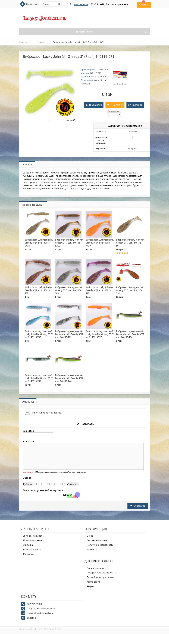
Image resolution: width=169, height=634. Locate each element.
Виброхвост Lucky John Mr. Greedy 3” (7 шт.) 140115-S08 (69, 290)
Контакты (92, 549)
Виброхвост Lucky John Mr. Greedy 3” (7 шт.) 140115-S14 (130, 290)
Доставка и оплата (97, 540)
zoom (71, 120)
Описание (27, 164)
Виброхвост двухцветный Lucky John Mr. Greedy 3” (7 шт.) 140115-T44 (69, 378)
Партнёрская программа (100, 577)
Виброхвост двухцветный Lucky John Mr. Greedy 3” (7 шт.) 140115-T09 (69, 334)
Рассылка (28, 554)
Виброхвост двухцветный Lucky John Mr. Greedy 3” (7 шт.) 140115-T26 (100, 334)
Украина (31, 617)
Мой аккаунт (32, 4)
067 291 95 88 (81, 4)
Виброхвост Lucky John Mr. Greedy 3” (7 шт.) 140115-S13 (100, 290)
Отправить (137, 505)
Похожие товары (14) (33, 204)
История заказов (32, 540)
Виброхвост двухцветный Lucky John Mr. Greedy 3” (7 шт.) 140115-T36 (130, 334)
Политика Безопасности (100, 544)
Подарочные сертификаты (101, 572)
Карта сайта (93, 581)
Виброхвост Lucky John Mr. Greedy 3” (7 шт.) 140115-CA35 (39, 242)
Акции (90, 586)
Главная (23, 42)
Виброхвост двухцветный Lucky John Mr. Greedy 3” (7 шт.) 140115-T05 (39, 334)
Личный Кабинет (32, 535)
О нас (90, 535)
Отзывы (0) (28, 401)
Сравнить (137, 105)
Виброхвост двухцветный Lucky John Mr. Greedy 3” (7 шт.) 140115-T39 (39, 378)
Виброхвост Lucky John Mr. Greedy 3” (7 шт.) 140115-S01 (130, 242)
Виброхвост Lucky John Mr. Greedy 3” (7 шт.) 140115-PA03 (69, 242)
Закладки (28, 544)
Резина (40, 42)
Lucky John (103, 69)
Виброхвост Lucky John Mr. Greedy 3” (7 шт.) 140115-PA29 (100, 242)
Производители (95, 568)
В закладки (95, 105)
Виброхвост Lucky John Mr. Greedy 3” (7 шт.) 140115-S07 (39, 290)
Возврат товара (31, 549)
